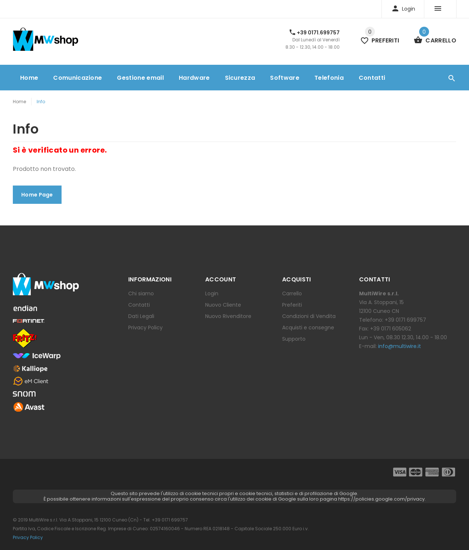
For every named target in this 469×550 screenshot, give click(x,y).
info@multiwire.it (399, 346)
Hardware (194, 78)
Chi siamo (141, 293)
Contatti (372, 78)
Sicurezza (240, 78)
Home (29, 78)
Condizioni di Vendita (309, 316)
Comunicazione (77, 78)
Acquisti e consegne (308, 327)
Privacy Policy (145, 327)
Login (211, 293)
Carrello (292, 293)
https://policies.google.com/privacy (381, 499)
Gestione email (140, 78)
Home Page (37, 194)
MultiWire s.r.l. (43, 520)
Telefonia (329, 78)
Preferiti (292, 304)
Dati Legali (141, 316)
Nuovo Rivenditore (228, 316)
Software (284, 78)
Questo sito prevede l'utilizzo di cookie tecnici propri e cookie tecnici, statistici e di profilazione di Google (234, 493)
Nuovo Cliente (223, 304)
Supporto (294, 339)
